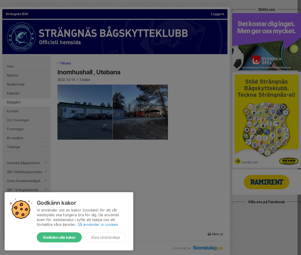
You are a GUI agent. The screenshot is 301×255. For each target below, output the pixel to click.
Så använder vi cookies (97, 224)
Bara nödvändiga (105, 237)
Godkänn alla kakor (59, 237)
